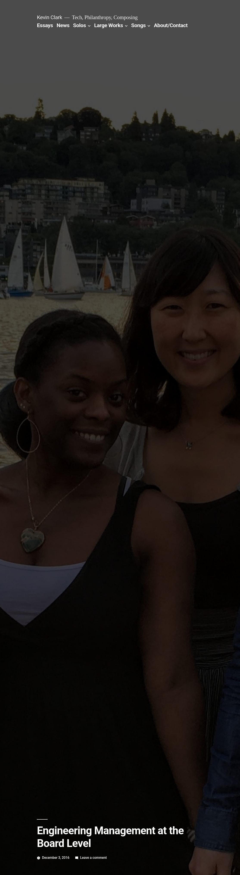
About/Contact (170, 25)
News (63, 25)
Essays (45, 25)
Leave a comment (93, 858)
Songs (138, 25)
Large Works (108, 25)
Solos (79, 25)
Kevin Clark (49, 17)
